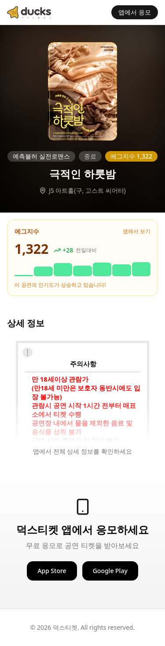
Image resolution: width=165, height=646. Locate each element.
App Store (51, 571)
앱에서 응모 (134, 12)
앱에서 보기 (136, 231)
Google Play (110, 571)
